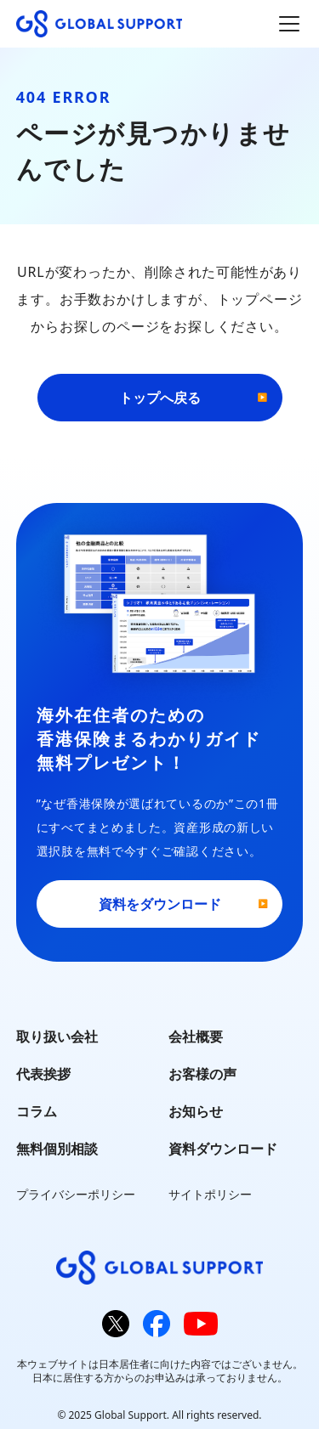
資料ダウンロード (222, 1148)
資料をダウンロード (160, 904)
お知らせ (195, 1111)
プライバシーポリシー (75, 1194)
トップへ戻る (160, 397)
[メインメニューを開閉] (289, 23)
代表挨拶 (43, 1074)
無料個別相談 (57, 1148)
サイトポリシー (210, 1194)
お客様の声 (202, 1074)
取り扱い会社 (57, 1036)
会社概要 (195, 1036)
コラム (36, 1111)
